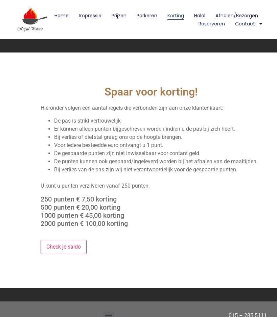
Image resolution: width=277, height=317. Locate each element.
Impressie (90, 15)
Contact (249, 24)
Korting (175, 15)
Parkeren (147, 15)
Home (61, 15)
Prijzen (119, 15)
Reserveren (212, 23)
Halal (199, 15)
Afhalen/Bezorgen (236, 15)
